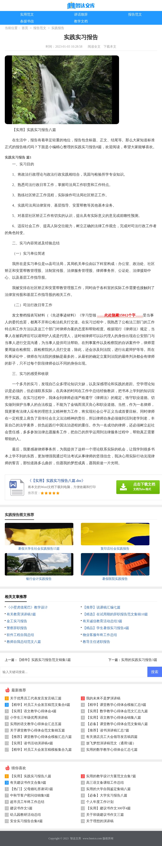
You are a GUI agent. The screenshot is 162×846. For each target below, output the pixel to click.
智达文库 (75, 838)
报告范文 (135, 14)
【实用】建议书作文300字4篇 (108, 808)
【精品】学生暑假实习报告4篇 (106, 628)
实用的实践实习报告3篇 (139, 660)
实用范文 (27, 14)
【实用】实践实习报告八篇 (30, 776)
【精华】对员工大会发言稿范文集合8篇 (40, 705)
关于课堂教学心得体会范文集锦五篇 (37, 730)
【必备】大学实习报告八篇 (106, 795)
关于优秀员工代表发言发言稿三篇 (35, 698)
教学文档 (81, 21)
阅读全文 (94, 46)
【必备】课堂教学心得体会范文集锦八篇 (117, 724)
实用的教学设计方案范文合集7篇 (111, 776)
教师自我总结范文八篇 (24, 642)
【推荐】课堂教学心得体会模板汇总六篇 (41, 737)
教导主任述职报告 (96, 642)
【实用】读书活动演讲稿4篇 (31, 743)
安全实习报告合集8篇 (26, 821)
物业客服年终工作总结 (100, 635)
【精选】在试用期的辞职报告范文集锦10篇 (115, 614)
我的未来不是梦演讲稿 (103, 698)
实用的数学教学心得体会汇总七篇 (112, 749)
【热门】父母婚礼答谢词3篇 (31, 789)
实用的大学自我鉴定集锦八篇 (108, 789)
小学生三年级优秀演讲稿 (29, 717)
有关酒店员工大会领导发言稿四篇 (112, 737)
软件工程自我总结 (20, 635)
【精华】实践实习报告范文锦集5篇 (44, 660)
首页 (25, 28)
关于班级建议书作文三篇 (105, 814)
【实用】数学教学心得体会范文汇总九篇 (117, 711)
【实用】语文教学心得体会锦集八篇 (113, 717)
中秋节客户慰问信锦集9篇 (30, 795)
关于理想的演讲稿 (100, 821)
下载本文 (110, 46)
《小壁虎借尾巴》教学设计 (27, 607)
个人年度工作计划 (100, 802)
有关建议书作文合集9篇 (28, 782)
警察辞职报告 (17, 628)
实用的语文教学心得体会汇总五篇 (35, 724)
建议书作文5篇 (21, 808)
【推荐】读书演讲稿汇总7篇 (107, 730)
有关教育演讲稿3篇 (21, 614)
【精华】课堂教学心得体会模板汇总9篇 (116, 705)
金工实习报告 (17, 621)
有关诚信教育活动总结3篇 (102, 621)
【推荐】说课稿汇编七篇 (101, 607)
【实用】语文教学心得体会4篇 (33, 711)
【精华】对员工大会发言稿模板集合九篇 (41, 749)
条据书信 (27, 21)
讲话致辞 (81, 14)
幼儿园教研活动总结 (25, 814)
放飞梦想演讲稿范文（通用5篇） (111, 743)
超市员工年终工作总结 (27, 802)
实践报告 (57, 28)
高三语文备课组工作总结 (105, 782)
